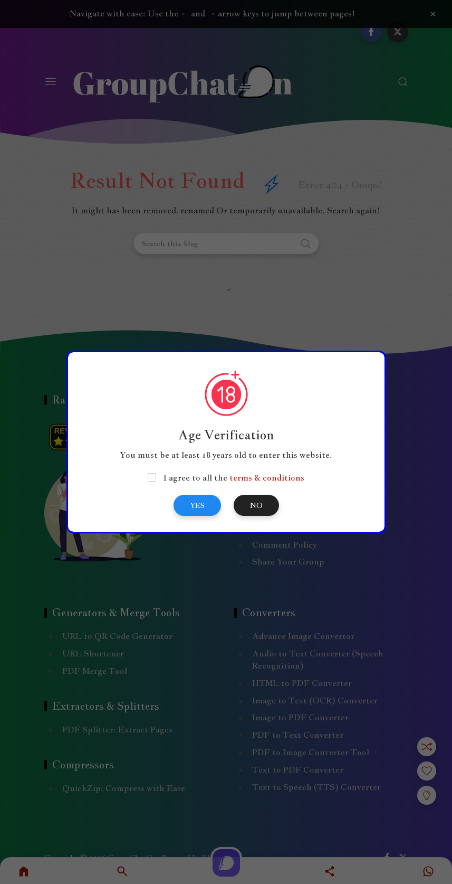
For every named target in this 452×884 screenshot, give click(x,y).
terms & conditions (266, 477)
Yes (197, 505)
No (256, 505)
